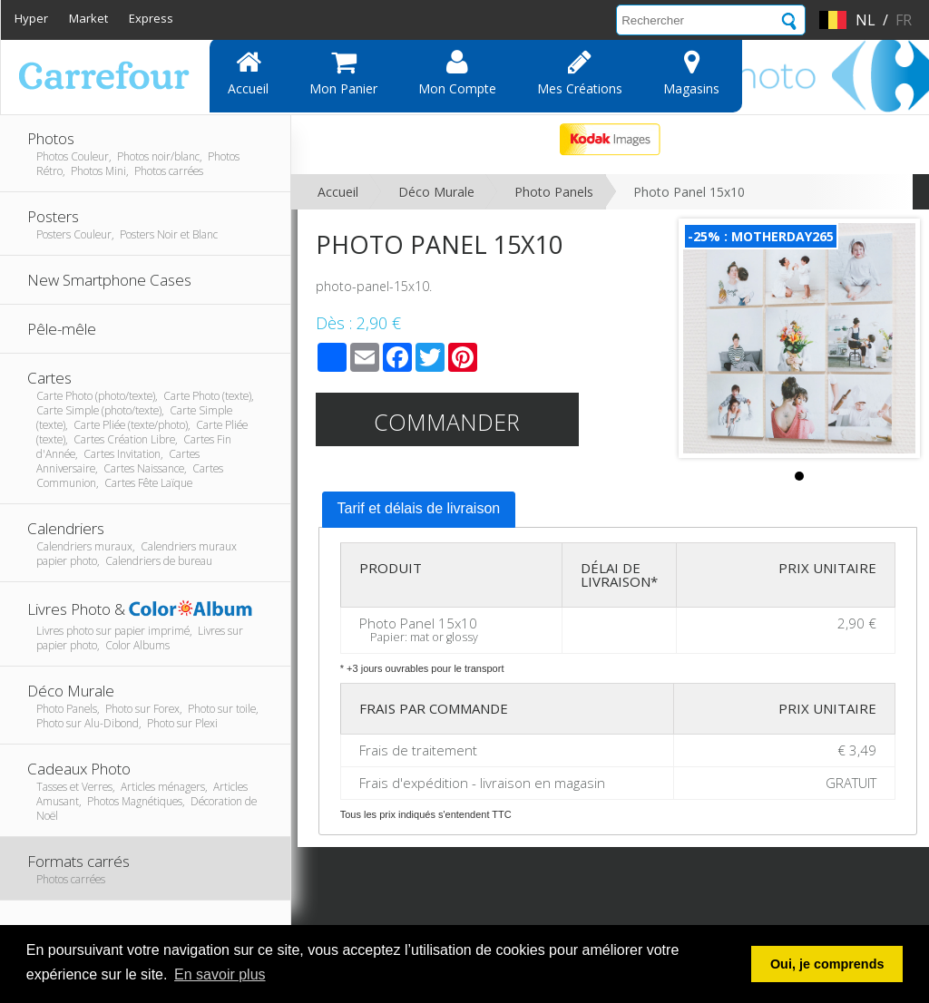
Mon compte (457, 72)
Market (88, 18)
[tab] (419, 510)
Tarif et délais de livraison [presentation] (419, 508)
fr (903, 20)
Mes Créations (579, 72)
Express (151, 18)
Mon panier (343, 72)
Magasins (691, 72)
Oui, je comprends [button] (827, 964)
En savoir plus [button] (220, 974)
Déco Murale (436, 191)
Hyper (31, 18)
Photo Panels (553, 191)
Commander (447, 421)
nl (865, 20)
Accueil (248, 72)
